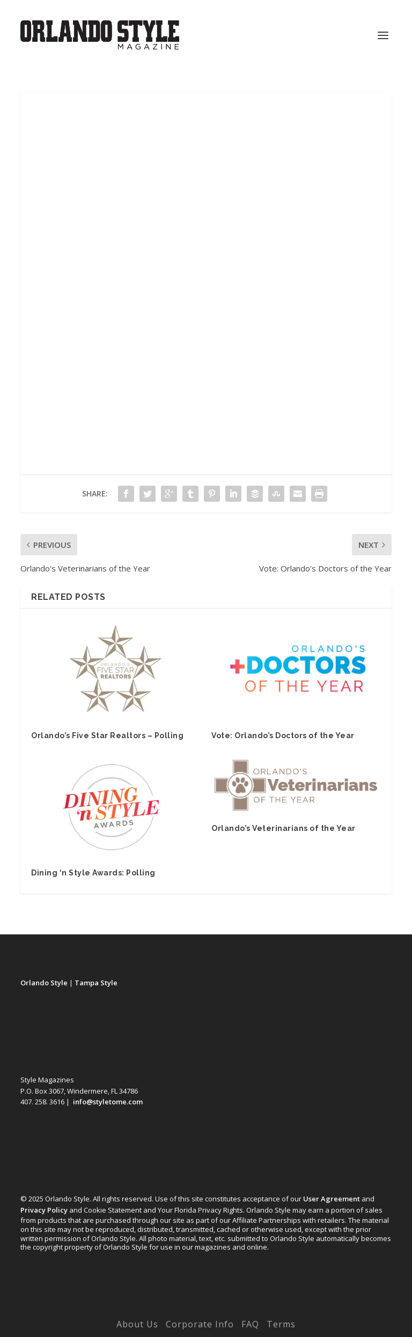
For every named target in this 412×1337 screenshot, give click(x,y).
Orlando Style (44, 982)
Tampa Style (96, 982)
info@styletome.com (108, 1101)
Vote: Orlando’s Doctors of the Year (283, 735)
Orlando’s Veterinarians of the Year (283, 828)
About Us (137, 1324)
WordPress (280, 1308)
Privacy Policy (44, 1210)
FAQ (250, 1324)
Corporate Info (200, 1324)
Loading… (206, 291)
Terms (281, 1324)
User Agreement (331, 1199)
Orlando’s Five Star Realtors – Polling (107, 735)
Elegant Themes (184, 1308)
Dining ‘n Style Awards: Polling (93, 872)
